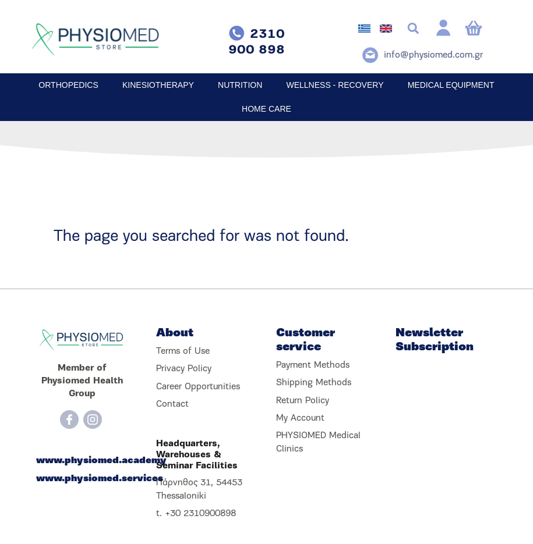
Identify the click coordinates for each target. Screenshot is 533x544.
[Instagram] (92, 419)
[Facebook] (69, 419)
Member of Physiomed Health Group (82, 381)
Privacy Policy (183, 369)
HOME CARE (266, 108)
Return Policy (302, 401)
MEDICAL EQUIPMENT (451, 85)
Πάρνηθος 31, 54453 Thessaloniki (199, 489)
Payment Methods (313, 365)
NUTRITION (240, 85)
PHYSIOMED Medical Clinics (318, 442)
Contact (172, 404)
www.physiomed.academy (82, 460)
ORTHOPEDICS (68, 85)
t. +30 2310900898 (196, 513)
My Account (300, 418)
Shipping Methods (313, 382)
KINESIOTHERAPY (158, 85)
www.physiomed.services (82, 478)
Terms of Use (183, 351)
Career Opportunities (198, 387)
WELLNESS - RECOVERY (334, 85)
